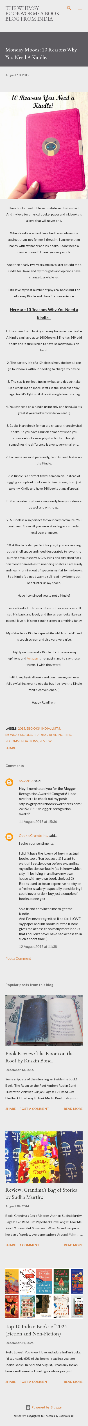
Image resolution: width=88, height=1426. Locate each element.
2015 (21, 728)
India (45, 728)
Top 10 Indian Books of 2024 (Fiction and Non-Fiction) (36, 1330)
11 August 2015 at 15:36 (38, 821)
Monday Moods (18, 735)
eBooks (33, 728)
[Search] (69, 8)
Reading (41, 735)
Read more (73, 1109)
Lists (56, 728)
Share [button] (10, 748)
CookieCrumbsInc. (33, 835)
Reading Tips (60, 735)
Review (45, 741)
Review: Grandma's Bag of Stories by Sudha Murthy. (41, 1193)
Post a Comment (18, 958)
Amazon (32, 658)
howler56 (26, 781)
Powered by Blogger (44, 1407)
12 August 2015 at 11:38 (38, 946)
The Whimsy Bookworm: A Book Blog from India (32, 13)
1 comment (29, 1245)
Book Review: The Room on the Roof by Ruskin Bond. (39, 1057)
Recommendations (21, 741)
